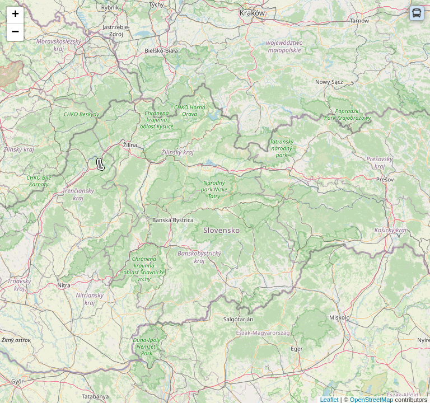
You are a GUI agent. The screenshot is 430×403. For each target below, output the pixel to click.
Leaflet (329, 399)
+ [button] (15, 15)
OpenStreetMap (372, 399)
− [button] (15, 32)
